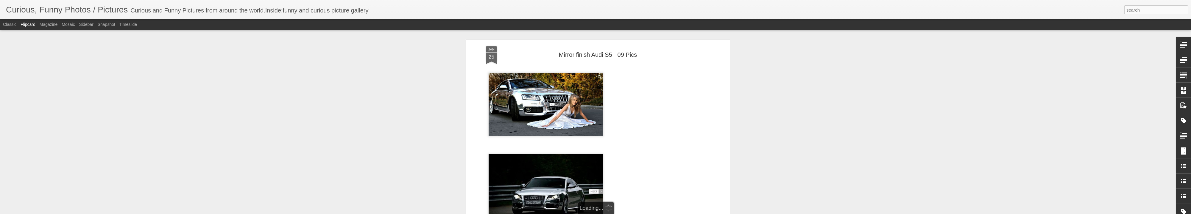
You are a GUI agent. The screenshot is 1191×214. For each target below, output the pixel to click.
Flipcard (28, 24)
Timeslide (128, 24)
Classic (9, 24)
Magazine (49, 24)
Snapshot (106, 24)
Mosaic (68, 24)
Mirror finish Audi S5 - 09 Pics (598, 54)
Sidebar (86, 24)
